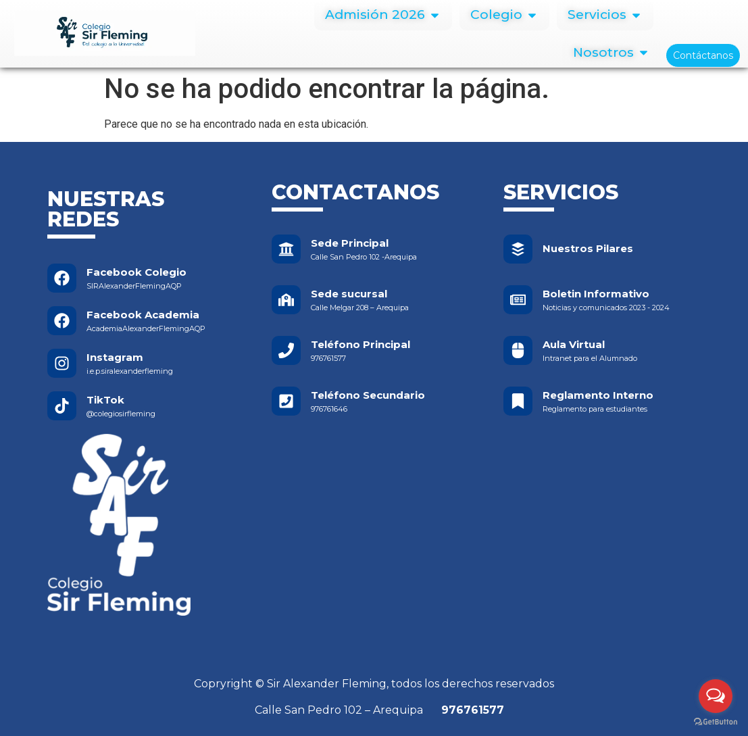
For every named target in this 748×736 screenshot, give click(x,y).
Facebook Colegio (136, 272)
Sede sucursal (349, 293)
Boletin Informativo (596, 293)
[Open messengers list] (715, 696)
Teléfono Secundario (368, 395)
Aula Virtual (574, 344)
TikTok (105, 399)
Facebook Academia (142, 314)
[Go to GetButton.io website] (715, 722)
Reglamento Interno (598, 395)
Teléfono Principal (360, 344)
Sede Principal (350, 243)
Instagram (114, 357)
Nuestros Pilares (588, 248)
